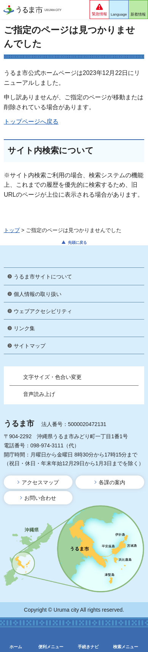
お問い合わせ (40, 498)
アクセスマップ (40, 482)
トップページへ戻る (31, 121)
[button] (99, 9)
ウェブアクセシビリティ (43, 311)
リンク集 (24, 328)
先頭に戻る (77, 242)
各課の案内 (112, 482)
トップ (12, 230)
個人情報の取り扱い (37, 294)
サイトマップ (30, 346)
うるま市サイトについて (43, 277)
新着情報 (138, 14)
